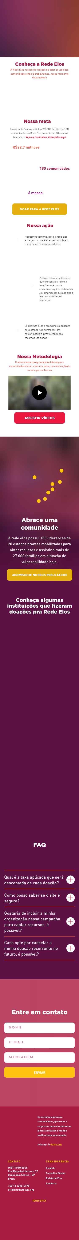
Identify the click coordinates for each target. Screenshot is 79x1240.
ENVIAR (39, 1072)
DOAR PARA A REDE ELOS (39, 209)
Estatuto (50, 1167)
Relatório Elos (54, 1178)
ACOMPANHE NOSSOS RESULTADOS (39, 574)
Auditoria (51, 1183)
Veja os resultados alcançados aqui (46, 136)
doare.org (56, 1144)
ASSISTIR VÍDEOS (39, 418)
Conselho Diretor (56, 1173)
